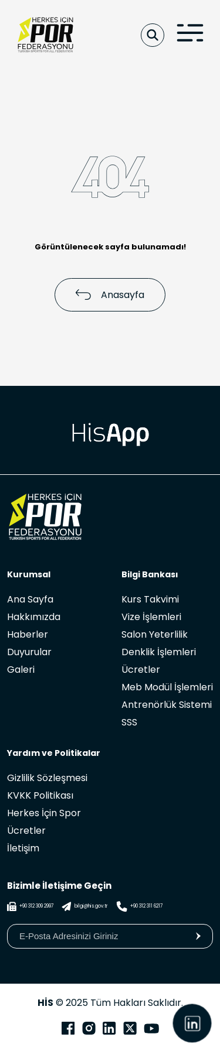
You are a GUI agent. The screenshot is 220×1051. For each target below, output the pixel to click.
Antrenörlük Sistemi (166, 704)
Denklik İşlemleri (158, 652)
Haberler (27, 634)
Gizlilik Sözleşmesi (47, 778)
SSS (129, 722)
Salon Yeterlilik (154, 634)
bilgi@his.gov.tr (85, 907)
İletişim (23, 848)
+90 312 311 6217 (139, 906)
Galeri (21, 669)
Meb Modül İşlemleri (167, 687)
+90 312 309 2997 (30, 907)
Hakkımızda (33, 617)
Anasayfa (110, 295)
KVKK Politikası (40, 795)
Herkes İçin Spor (44, 813)
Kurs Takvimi (150, 599)
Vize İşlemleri (151, 617)
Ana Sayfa (30, 599)
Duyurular (29, 652)
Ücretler (140, 669)
